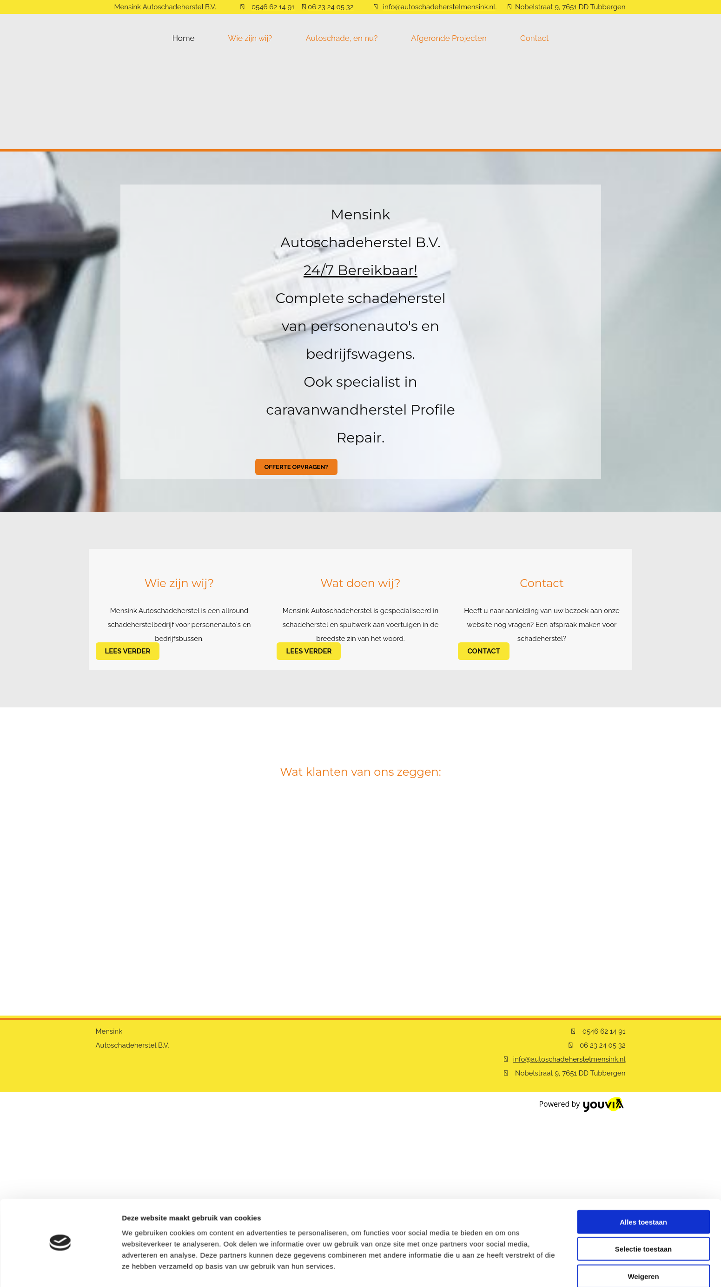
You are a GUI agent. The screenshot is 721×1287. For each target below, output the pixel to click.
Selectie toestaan (643, 1140)
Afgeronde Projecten (449, 38)
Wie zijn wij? (250, 38)
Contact (534, 38)
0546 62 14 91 (273, 7)
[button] (296, 467)
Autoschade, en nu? (341, 38)
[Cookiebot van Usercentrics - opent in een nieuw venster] (60, 1188)
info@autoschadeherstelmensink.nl (439, 7)
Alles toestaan (643, 1113)
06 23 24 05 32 (331, 7)
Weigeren (643, 1167)
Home (183, 38)
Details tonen (502, 1187)
